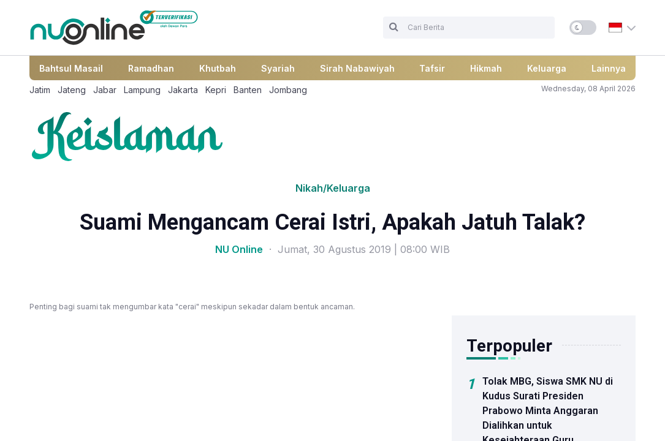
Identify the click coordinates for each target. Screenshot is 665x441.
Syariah (278, 68)
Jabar (104, 90)
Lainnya (608, 68)
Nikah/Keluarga (332, 188)
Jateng (72, 90)
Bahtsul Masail (71, 68)
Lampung (142, 90)
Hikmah (486, 68)
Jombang (288, 90)
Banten (248, 90)
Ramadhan (151, 68)
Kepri (215, 90)
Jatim (39, 90)
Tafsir (432, 68)
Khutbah (217, 68)
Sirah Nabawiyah (357, 68)
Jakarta (183, 90)
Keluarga (546, 68)
